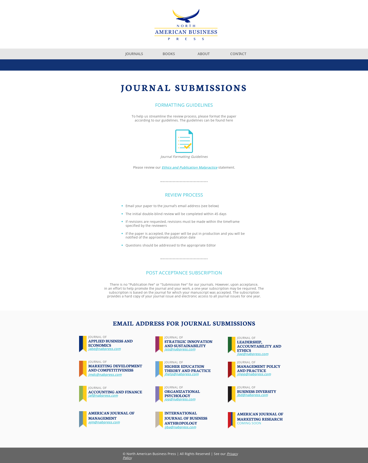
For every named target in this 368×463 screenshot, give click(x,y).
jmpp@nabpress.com (254, 374)
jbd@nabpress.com (252, 395)
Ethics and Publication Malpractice (189, 167)
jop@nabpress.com (180, 399)
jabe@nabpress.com (104, 348)
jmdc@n (94, 374)
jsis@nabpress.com (180, 349)
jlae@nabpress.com (252, 354)
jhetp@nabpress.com (182, 374)
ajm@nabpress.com (104, 422)
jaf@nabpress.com (103, 395)
